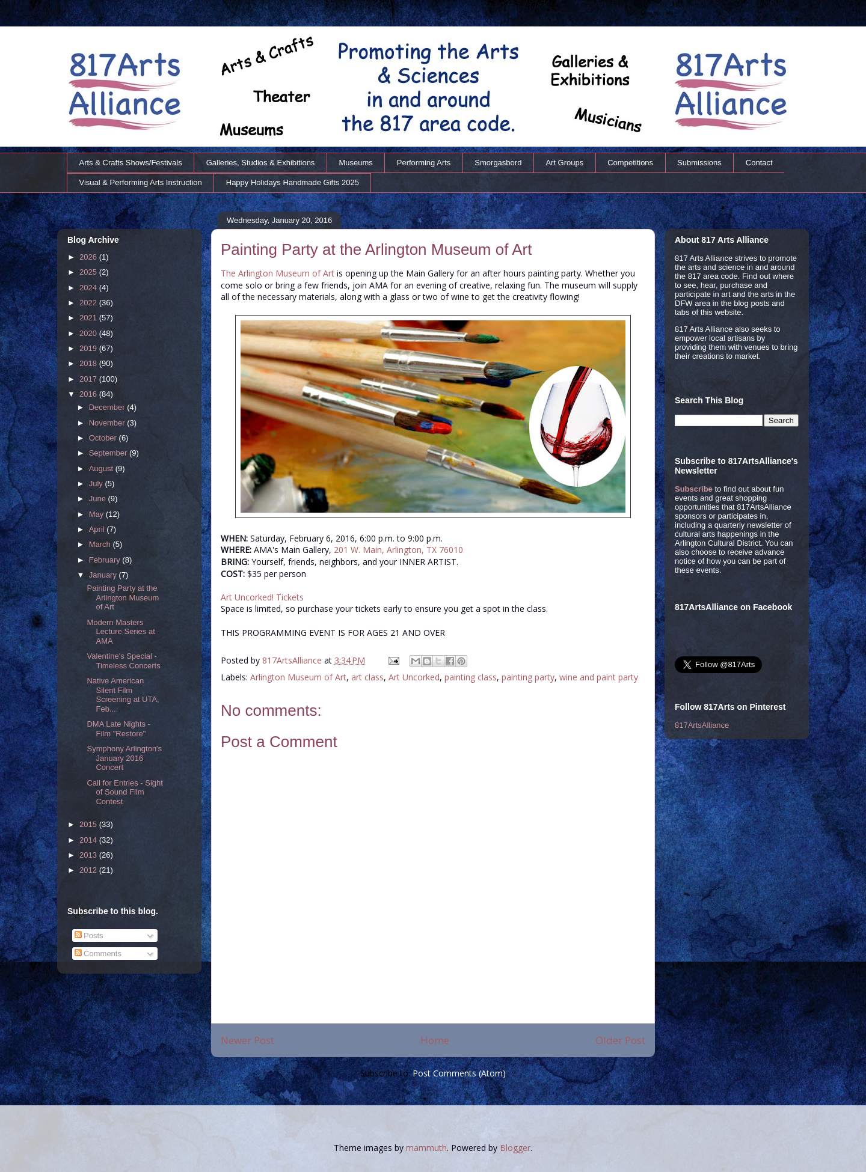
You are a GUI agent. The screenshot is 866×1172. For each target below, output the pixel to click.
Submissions (699, 162)
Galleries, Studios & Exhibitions (260, 162)
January (104, 574)
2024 (89, 287)
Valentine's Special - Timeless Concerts (123, 661)
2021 (89, 317)
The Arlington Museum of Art (277, 273)
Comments (98, 953)
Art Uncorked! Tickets (262, 597)
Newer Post (247, 1040)
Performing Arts (424, 162)
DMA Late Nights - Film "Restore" (118, 728)
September (109, 452)
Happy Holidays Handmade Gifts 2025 (292, 182)
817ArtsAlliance (293, 660)
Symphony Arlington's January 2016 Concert (124, 758)
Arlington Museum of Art (298, 677)
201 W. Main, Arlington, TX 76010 (398, 549)
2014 (89, 839)
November (108, 422)
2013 (89, 854)
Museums (355, 162)
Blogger (515, 1147)
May (97, 514)
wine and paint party (598, 677)
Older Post (620, 1040)
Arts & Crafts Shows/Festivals (130, 162)
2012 (89, 869)
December (108, 407)
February (106, 559)
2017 (89, 378)
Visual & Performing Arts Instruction (140, 182)
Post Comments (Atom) (459, 1073)
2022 (89, 302)
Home (434, 1040)
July (97, 483)
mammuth (426, 1147)
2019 (89, 348)
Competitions (630, 162)
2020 (89, 333)
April (98, 529)
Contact (759, 162)
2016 (89, 393)
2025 (89, 271)
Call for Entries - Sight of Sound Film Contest (124, 792)
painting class (470, 677)
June (98, 498)
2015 (89, 824)
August (102, 468)
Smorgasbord (497, 162)
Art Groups (564, 162)
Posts (89, 935)
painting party (528, 677)
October (104, 437)
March (101, 544)
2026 (89, 256)
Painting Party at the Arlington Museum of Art (123, 597)
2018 (89, 363)
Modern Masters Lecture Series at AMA (121, 632)
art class (367, 677)
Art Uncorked (414, 677)
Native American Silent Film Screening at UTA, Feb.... (123, 694)
